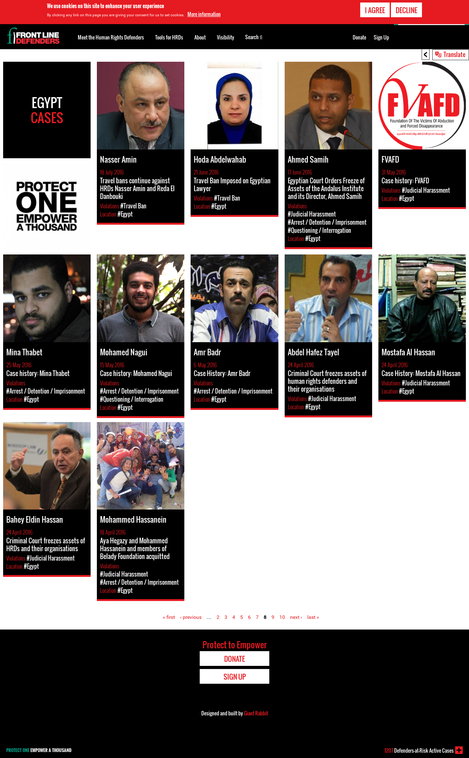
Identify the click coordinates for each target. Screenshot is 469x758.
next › (296, 617)
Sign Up (381, 37)
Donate (359, 37)
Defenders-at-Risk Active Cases (419, 750)
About (200, 37)
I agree (375, 9)
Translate (455, 54)
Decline (406, 9)
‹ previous (191, 617)
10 (282, 617)
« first (169, 617)
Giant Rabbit (256, 713)
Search (253, 36)
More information (204, 13)
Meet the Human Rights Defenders (111, 37)
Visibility (225, 37)
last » (313, 617)
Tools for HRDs (169, 37)
